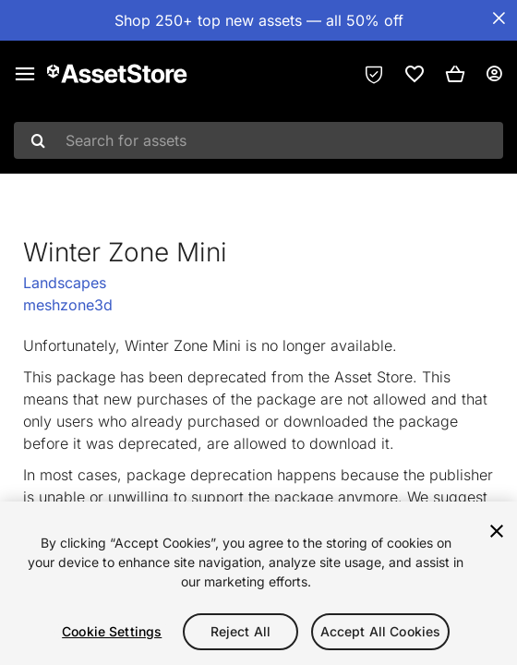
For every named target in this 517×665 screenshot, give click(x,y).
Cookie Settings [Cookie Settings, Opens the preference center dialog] (112, 631)
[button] (455, 74)
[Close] (497, 531)
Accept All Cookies (380, 631)
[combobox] (258, 140)
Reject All (240, 631)
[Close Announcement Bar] (498, 18)
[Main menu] (24, 73)
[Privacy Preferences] (374, 74)
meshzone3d (68, 305)
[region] (258, 583)
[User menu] (494, 74)
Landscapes (64, 282)
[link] (414, 74)
